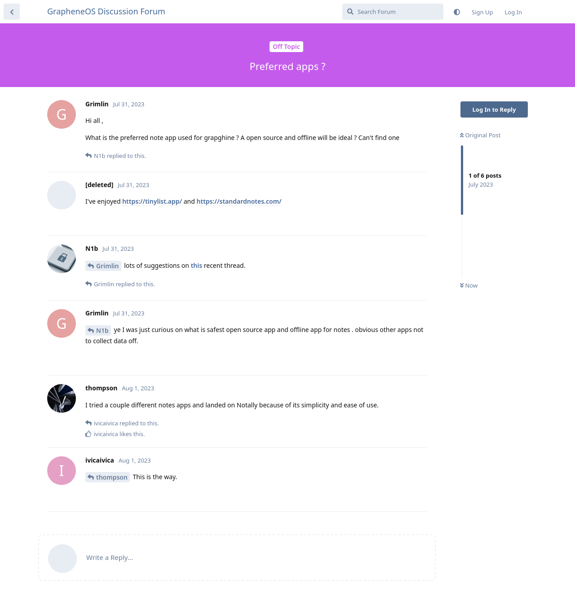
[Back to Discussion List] (12, 12)
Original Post (480, 135)
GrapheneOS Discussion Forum (106, 11)
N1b (102, 330)
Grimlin (107, 266)
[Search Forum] (392, 12)
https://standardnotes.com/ (239, 201)
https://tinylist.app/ (152, 201)
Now (469, 285)
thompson (112, 477)
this (196, 265)
